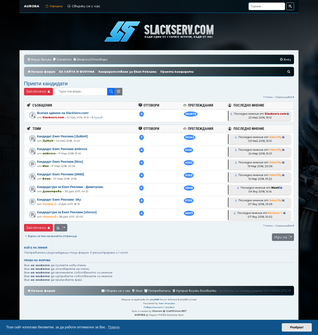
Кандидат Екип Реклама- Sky (59, 199)
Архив (98, 117)
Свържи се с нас (83, 6)
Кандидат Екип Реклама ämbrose (62, 149)
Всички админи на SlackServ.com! (63, 113)
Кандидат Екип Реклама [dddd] (60, 174)
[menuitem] (62, 59)
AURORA (31, 6)
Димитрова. (52, 191)
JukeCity (275, 137)
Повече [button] (114, 327)
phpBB (154, 299)
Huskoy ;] (49, 204)
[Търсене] (267, 6)
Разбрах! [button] (297, 327)
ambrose (49, 153)
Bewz (46, 178)
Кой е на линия (35, 247)
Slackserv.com (53, 117)
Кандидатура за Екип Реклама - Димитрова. (70, 187)
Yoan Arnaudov (167, 303)
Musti (275, 187)
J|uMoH (47, 140)
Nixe (45, 166)
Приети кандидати (46, 83)
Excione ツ (275, 213)
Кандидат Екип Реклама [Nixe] (60, 161)
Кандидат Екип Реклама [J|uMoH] (62, 136)
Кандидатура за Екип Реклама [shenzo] (66, 212)
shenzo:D (49, 216)
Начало (54, 6)
